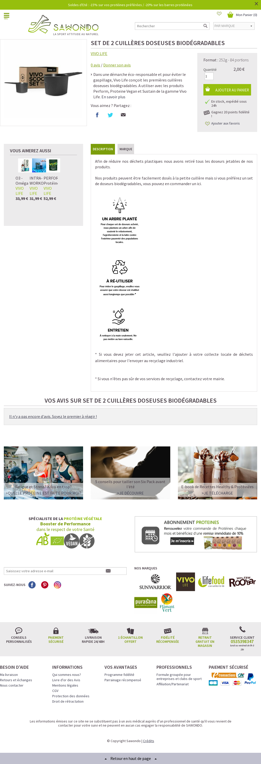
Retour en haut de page (130, 758)
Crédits (148, 741)
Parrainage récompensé (123, 680)
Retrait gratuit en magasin (204, 641)
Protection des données (70, 696)
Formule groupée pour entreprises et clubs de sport (179, 676)
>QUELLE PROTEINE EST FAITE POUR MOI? (43, 493)
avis (95, 64)
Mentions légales (65, 685)
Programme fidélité (119, 674)
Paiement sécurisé (56, 639)
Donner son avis (117, 64)
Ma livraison (9, 674)
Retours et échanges (16, 680)
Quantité (210, 69)
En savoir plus (113, 96)
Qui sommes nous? (66, 674)
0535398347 (242, 641)
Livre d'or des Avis (66, 680)
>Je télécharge (217, 493)
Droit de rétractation (68, 701)
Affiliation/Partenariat (172, 684)
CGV (55, 690)
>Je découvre (130, 493)
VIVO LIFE (99, 53)
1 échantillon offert (130, 639)
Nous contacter (11, 685)
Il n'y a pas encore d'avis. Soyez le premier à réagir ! (53, 416)
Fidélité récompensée (167, 639)
